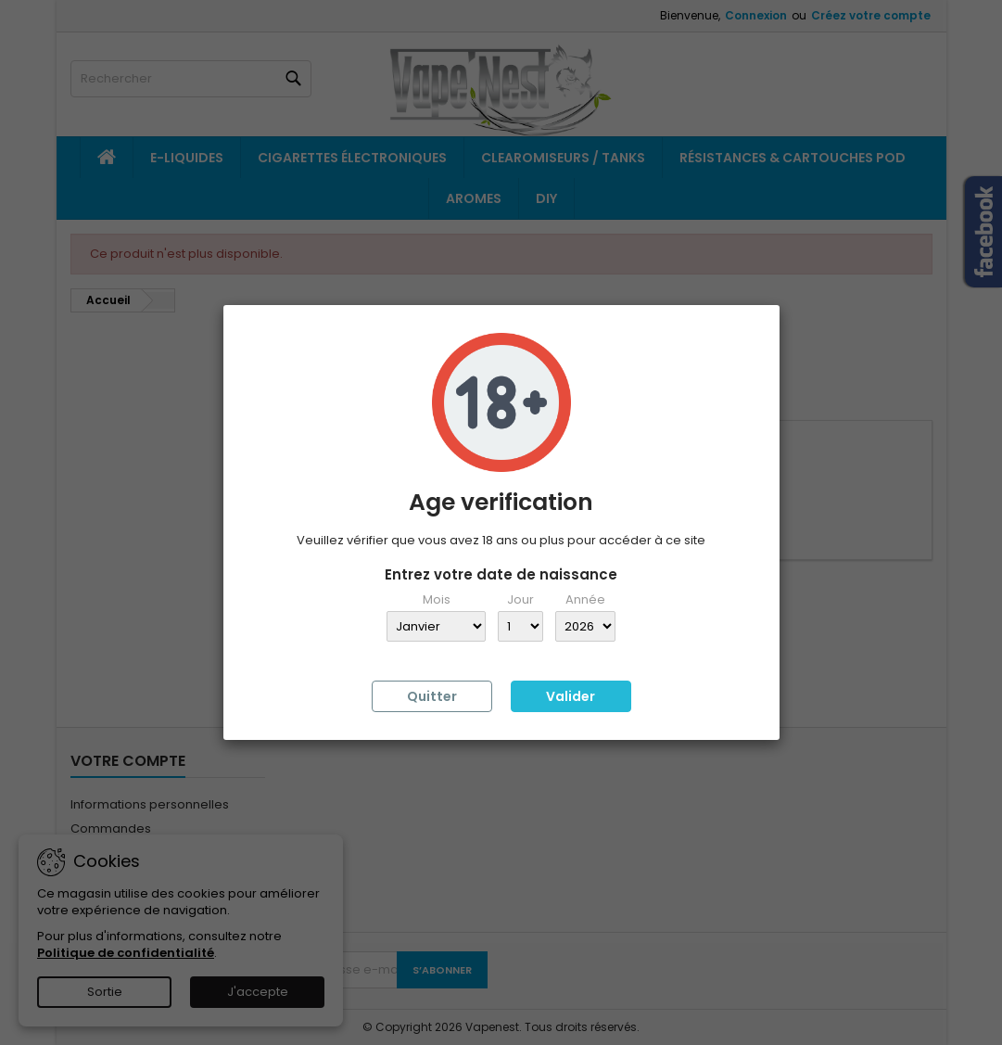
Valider (570, 696)
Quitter (432, 696)
